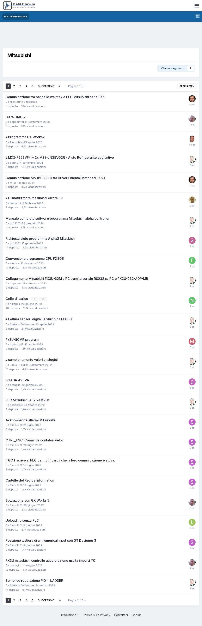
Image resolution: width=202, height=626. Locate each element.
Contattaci (121, 614)
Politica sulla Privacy (96, 614)
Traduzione (70, 614)
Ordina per (186, 86)
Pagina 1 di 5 (77, 86)
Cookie (137, 614)
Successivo (46, 86)
